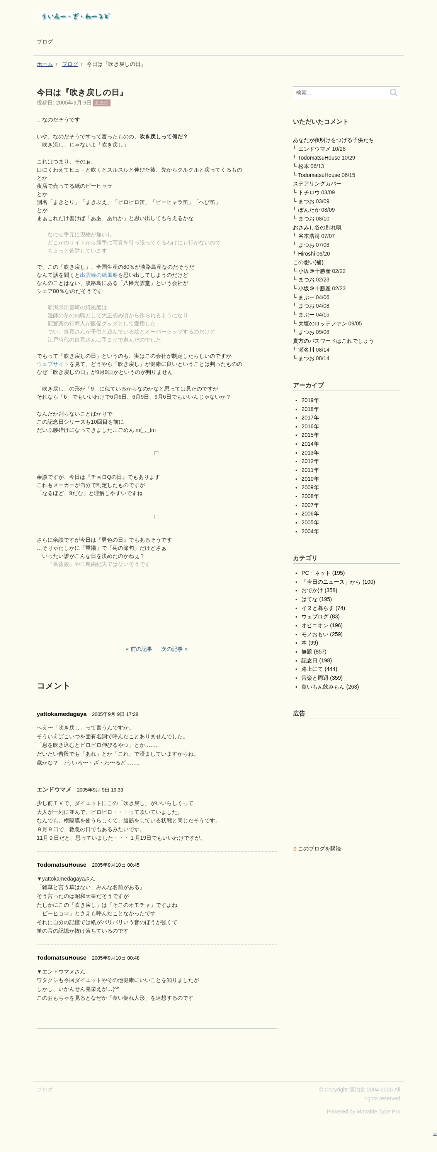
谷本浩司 (309, 236)
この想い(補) (308, 262)
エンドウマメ (314, 149)
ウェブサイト (53, 364)
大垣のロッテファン (322, 323)
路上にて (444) (319, 669)
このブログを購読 (319, 848)
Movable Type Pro (378, 1111)
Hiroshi (306, 254)
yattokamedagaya (62, 714)
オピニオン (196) (322, 625)
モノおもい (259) (322, 634)
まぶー (306, 297)
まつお (306, 201)
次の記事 (172, 649)
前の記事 (141, 649)
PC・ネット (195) (323, 573)
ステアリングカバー (317, 183)
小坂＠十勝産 (314, 271)
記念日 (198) (316, 660)
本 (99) (309, 643)
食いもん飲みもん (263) (330, 687)
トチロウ (309, 192)
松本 (303, 166)
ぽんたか (309, 210)
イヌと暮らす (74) (323, 608)
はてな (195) (316, 599)
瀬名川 (306, 350)
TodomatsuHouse (62, 864)
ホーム (45, 64)
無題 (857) (313, 651)
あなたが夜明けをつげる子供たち (333, 140)
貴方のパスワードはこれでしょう (333, 341)
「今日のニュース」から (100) (338, 582)
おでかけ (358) (319, 590)
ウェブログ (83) (320, 616)
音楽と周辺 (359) (322, 678)
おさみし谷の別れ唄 (317, 227)
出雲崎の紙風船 (99, 275)
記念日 (101, 103)
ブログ (45, 42)
